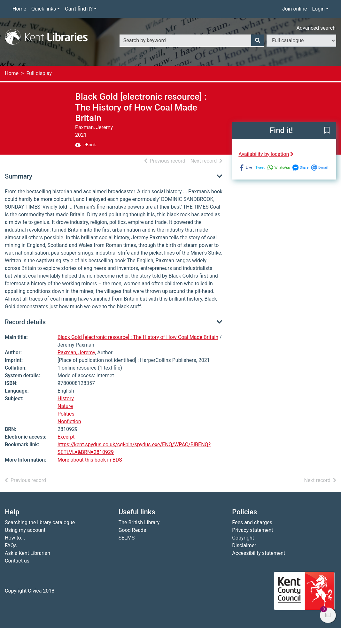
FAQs (11, 545)
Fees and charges (252, 522)
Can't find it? (79, 9)
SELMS (127, 538)
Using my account (25, 530)
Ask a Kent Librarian (27, 553)
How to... (15, 538)
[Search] (257, 40)
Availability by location (265, 154)
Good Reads (132, 530)
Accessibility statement (258, 553)
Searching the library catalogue (40, 522)
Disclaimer (244, 545)
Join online (294, 9)
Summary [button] (18, 176)
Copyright (243, 538)
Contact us (17, 561)
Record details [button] (25, 322)
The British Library (139, 522)
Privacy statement (252, 530)
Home (19, 9)
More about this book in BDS (90, 460)
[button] (327, 130)
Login (318, 9)
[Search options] (301, 40)
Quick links (43, 9)
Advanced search (316, 28)
